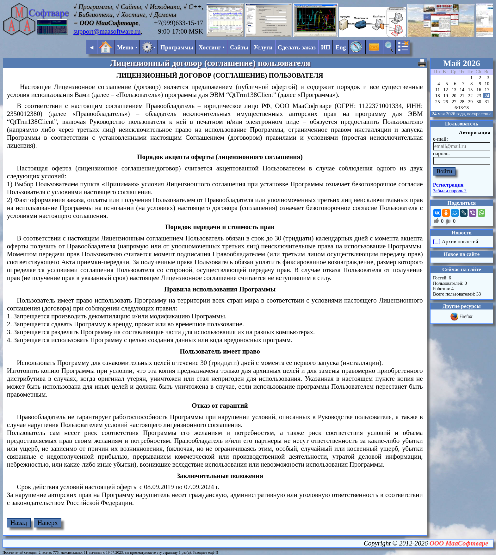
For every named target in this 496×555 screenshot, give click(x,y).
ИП (325, 47)
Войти (444, 171)
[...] (437, 242)
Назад (18, 522)
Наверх (47, 522)
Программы (176, 47)
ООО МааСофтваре (459, 543)
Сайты (239, 47)
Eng (341, 47)
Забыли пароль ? (450, 190)
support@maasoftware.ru (106, 31)
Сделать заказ (297, 47)
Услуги (263, 47)
